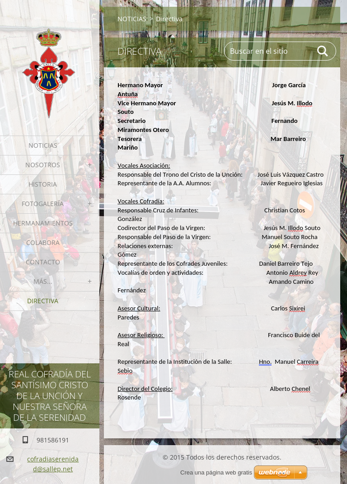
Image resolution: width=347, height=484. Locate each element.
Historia (42, 184)
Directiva (42, 300)
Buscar (323, 51)
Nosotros (42, 164)
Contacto (43, 262)
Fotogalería (43, 203)
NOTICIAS (42, 145)
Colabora (43, 242)
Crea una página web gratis (216, 472)
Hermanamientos (43, 223)
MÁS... (42, 281)
